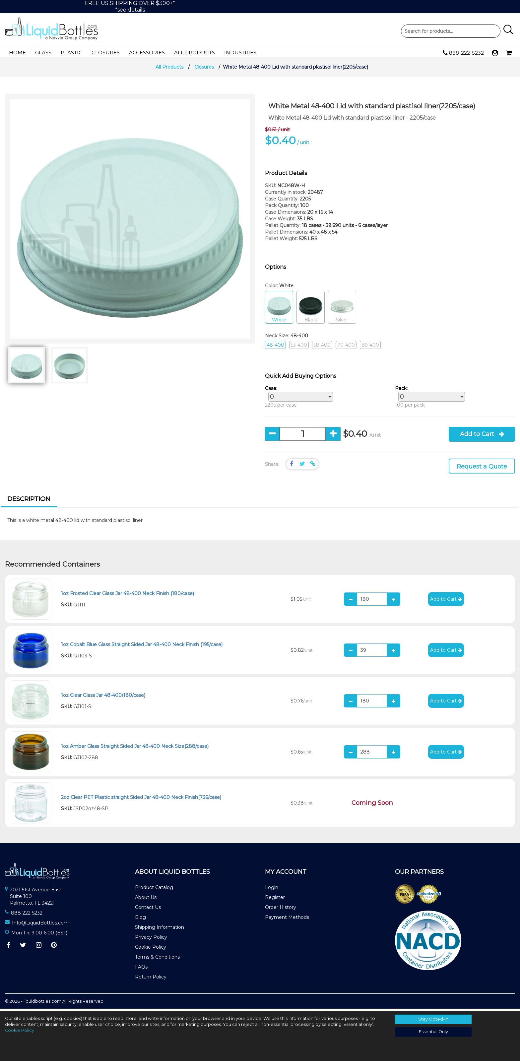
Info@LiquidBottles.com (40, 925)
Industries (240, 52)
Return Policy (150, 979)
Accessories (147, 52)
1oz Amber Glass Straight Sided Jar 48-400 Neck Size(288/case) (135, 749)
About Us (146, 900)
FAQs (141, 970)
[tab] (29, 503)
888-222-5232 (463, 53)
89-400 (370, 348)
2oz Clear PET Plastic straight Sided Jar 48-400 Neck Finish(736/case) (141, 800)
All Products (194, 52)
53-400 (299, 348)
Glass (43, 52)
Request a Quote (482, 469)
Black (310, 310)
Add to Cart (482, 436)
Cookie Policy (150, 950)
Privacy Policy (151, 940)
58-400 (322, 348)
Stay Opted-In (433, 1019)
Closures (106, 52)
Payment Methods (287, 920)
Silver (342, 310)
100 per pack (428, 399)
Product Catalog (154, 890)
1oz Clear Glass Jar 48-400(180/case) (103, 698)
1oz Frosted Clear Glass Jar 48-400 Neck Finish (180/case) (127, 596)
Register (275, 900)
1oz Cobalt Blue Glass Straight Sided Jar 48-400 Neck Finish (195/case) (142, 647)
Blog (140, 920)
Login (271, 890)
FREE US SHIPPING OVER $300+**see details (130, 6)
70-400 (346, 348)
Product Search (450, 31)
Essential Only (433, 1031)
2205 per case (297, 399)
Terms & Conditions (157, 960)
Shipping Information (159, 930)
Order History (280, 910)
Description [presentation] (28, 501)
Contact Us (148, 910)
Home (17, 52)
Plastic (71, 52)
